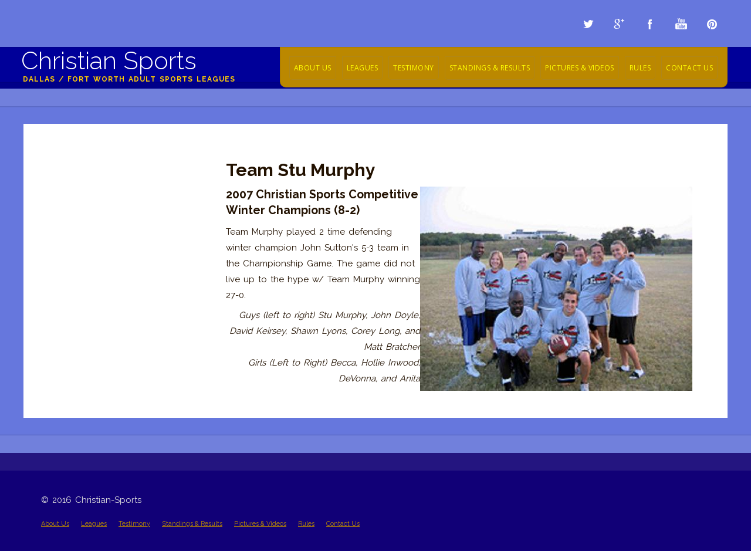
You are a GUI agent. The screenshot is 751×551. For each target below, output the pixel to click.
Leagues (362, 68)
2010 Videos (65, 249)
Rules (640, 68)
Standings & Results (489, 68)
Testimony (413, 68)
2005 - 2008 (65, 296)
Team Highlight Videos (87, 280)
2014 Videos (65, 185)
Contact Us (689, 68)
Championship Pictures (89, 153)
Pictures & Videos (579, 68)
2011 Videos (65, 233)
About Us (312, 68)
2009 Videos (67, 264)
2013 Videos (65, 201)
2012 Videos (65, 217)
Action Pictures (72, 169)
